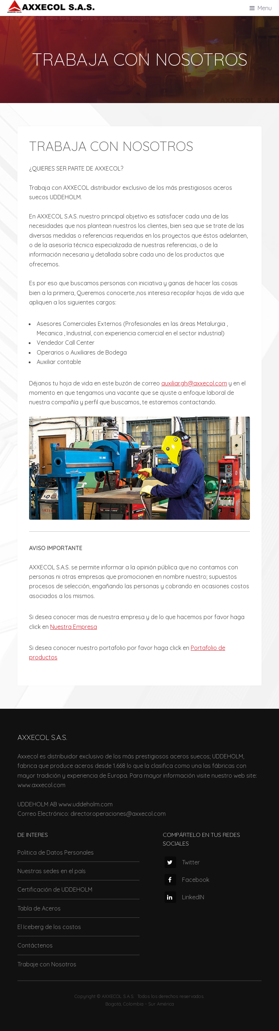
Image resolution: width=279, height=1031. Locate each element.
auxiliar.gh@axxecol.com (194, 383)
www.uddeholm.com (85, 804)
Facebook (187, 879)
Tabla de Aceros (39, 908)
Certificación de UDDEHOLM (54, 889)
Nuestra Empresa (73, 626)
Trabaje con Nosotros (46, 964)
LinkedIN (184, 897)
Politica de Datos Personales (55, 852)
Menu (265, 8)
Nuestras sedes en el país (51, 871)
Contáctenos (35, 945)
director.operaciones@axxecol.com (118, 813)
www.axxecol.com (41, 785)
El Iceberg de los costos (49, 926)
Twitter (182, 862)
